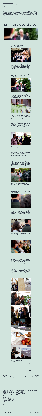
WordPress (37, 412)
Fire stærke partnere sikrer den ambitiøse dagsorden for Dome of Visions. (8, 400)
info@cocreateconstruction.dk (33, 390)
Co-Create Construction (8, 3)
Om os (21, 12)
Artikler (4, 6)
